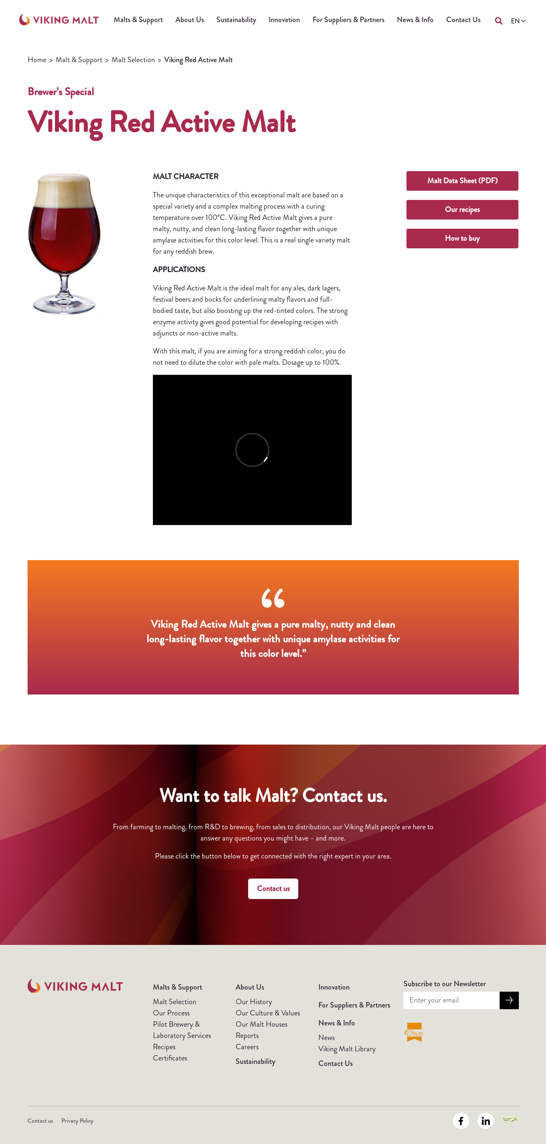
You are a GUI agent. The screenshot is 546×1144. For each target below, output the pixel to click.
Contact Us (463, 19)
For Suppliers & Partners (348, 19)
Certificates (170, 1058)
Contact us (273, 888)
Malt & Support (79, 59)
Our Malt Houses (261, 1024)
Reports (247, 1035)
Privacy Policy (77, 1120)
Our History (254, 1001)
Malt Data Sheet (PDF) (462, 180)
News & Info (415, 19)
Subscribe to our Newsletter (445, 983)
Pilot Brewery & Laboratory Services (182, 1030)
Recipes (164, 1046)
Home (37, 59)
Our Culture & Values (268, 1013)
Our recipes (462, 209)
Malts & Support (138, 19)
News (326, 1037)
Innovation (284, 19)
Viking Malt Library (347, 1048)
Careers (247, 1046)
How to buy (462, 238)
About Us (189, 19)
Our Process (171, 1013)
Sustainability (236, 19)
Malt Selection (133, 59)
